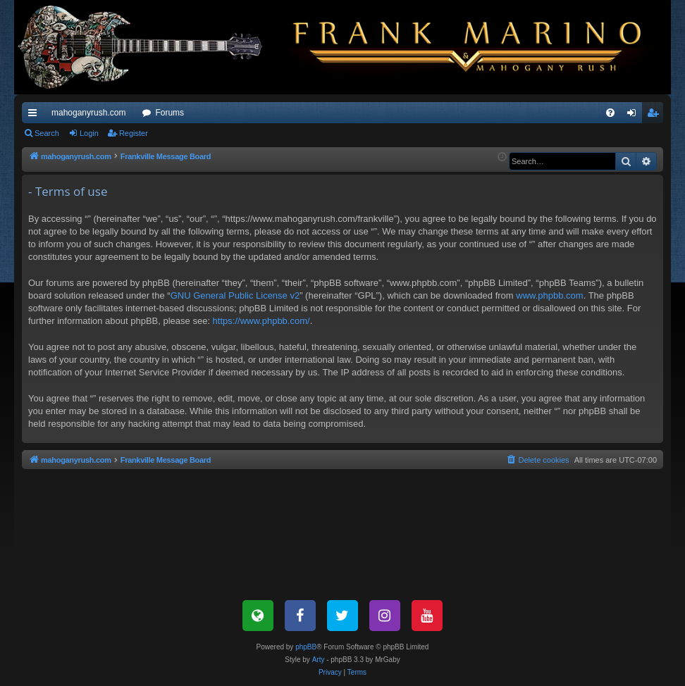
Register (133, 133)
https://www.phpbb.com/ (261, 321)
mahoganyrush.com (88, 113)
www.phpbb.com (549, 295)
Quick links (35, 115)
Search (47, 133)
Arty (318, 659)
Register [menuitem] (655, 115)
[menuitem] (610, 112)
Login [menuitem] (634, 115)
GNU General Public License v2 (235, 295)
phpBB (305, 647)
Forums (169, 113)
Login (89, 133)
